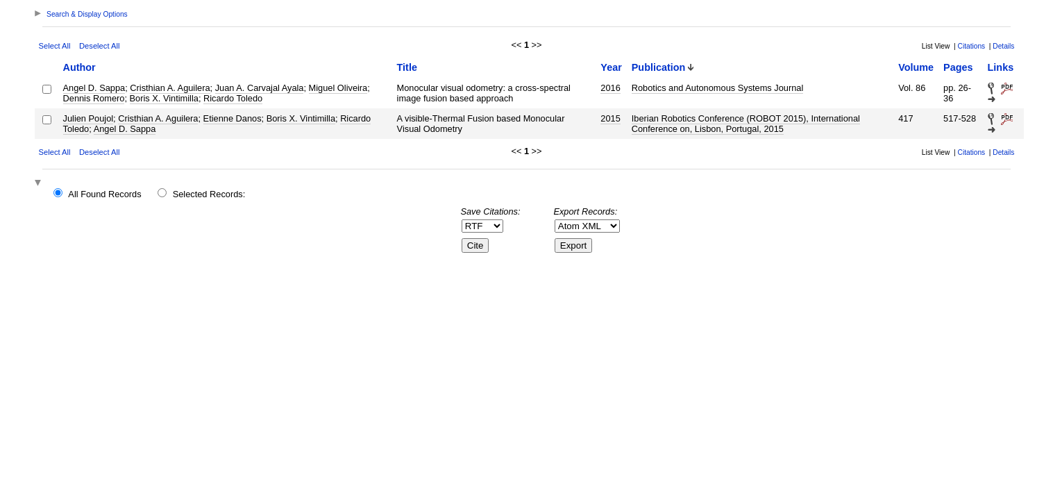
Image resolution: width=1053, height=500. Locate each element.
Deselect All (99, 46)
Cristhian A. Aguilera (170, 88)
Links (1001, 67)
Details (1003, 46)
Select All (55, 46)
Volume (916, 67)
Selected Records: (209, 194)
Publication (659, 67)
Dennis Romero (94, 98)
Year (610, 67)
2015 (610, 118)
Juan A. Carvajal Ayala (259, 88)
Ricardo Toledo (232, 98)
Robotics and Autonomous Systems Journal (718, 88)
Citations (972, 46)
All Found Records (104, 194)
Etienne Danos (232, 118)
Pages (957, 67)
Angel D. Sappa (94, 88)
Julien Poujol (88, 118)
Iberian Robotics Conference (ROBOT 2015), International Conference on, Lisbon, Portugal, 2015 (746, 123)
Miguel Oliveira (338, 88)
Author (79, 67)
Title (407, 67)
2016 (610, 88)
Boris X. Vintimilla (164, 98)
